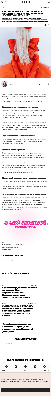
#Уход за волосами (17, 244)
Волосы (3, 7)
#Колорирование (15, 247)
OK (25, 390)
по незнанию (16, 163)
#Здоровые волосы (6, 249)
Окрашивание (5, 24)
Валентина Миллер (11, 83)
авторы (25, 370)
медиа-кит (46, 370)
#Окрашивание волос (7, 244)
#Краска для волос (13, 246)
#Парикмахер (5, 246)
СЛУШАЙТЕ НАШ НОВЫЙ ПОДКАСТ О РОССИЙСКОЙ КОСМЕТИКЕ (25, 224)
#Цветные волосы (6, 247)
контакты (4, 370)
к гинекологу (6, 115)
